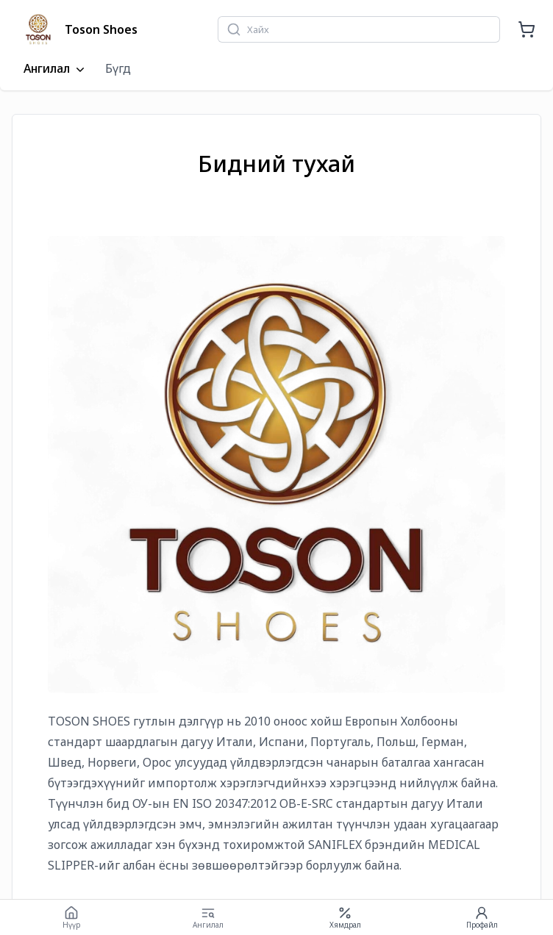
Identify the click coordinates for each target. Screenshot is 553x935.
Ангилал (56, 69)
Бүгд (118, 68)
